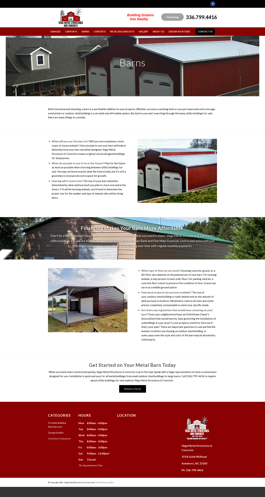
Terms (98, 482)
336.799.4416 (201, 17)
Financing (172, 17)
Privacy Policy (108, 482)
